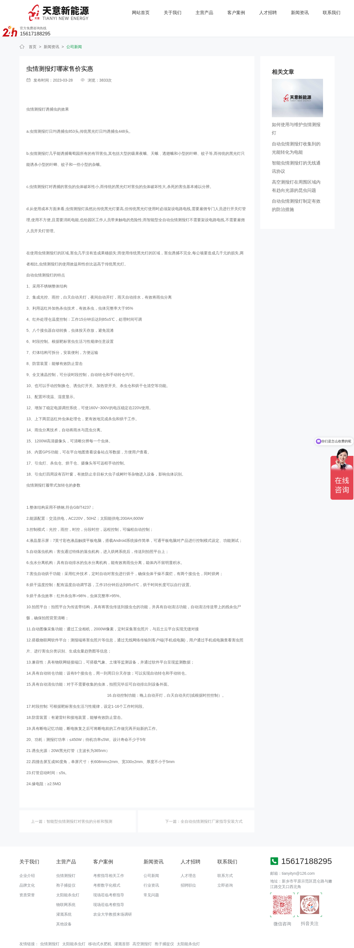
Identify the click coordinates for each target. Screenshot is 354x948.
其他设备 (64, 907)
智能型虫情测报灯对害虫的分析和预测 (79, 804)
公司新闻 (74, 30)
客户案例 (177, 9)
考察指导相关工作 (108, 859)
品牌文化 (27, 868)
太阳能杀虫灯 (67, 878)
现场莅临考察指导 (108, 878)
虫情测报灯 (66, 859)
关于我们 (114, 9)
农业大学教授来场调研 (112, 897)
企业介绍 (27, 859)
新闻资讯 (240, 9)
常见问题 (151, 878)
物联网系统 (66, 888)
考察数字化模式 (106, 868)
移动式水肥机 (99, 927)
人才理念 (188, 859)
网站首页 (82, 9)
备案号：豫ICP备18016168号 (199, 941)
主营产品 (145, 9)
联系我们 (272, 9)
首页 (33, 30)
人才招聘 (209, 9)
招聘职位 (188, 868)
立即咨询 (225, 868)
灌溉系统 (64, 897)
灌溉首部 (122, 927)
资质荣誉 (27, 878)
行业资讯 (151, 868)
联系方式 (225, 859)
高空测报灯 (142, 927)
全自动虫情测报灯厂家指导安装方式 (212, 804)
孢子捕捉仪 (66, 868)
